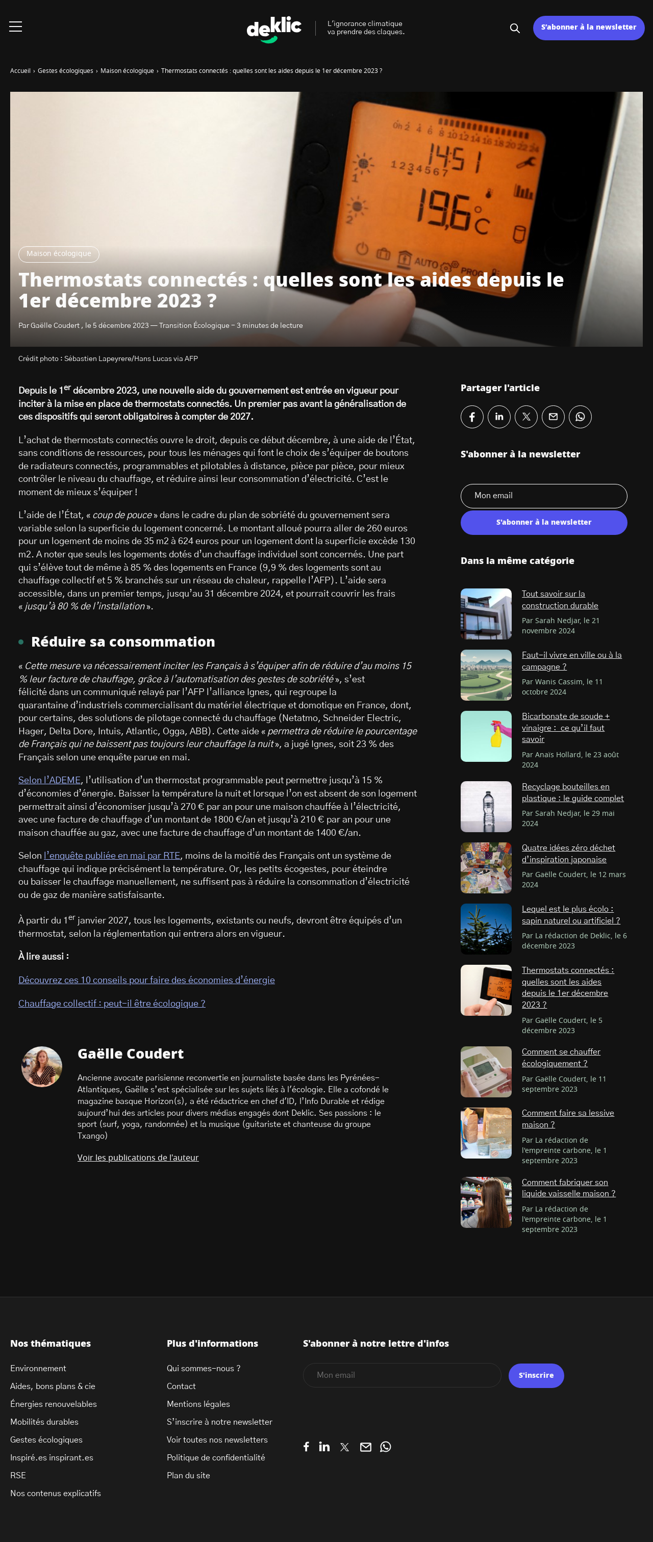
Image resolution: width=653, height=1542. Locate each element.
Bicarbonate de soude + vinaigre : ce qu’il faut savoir (566, 727)
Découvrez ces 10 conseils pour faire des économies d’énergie (146, 980)
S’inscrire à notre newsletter (219, 1422)
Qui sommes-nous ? (204, 1369)
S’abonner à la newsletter (589, 27)
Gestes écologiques (46, 1440)
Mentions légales (198, 1404)
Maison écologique (59, 254)
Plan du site (188, 1476)
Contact (181, 1386)
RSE (18, 1476)
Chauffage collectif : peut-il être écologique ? (112, 1004)
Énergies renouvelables (53, 1404)
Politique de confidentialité (216, 1458)
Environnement (38, 1369)
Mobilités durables (44, 1422)
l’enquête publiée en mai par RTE (112, 856)
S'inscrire (536, 1375)
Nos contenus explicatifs (55, 1493)
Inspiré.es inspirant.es (51, 1458)
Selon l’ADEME (49, 780)
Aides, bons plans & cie (52, 1386)
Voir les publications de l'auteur (138, 1158)
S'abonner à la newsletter (544, 522)
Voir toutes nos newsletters (217, 1440)
